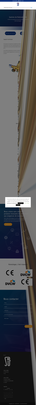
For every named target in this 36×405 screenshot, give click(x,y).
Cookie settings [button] (26, 203)
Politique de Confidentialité (12, 203)
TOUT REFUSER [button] (20, 203)
